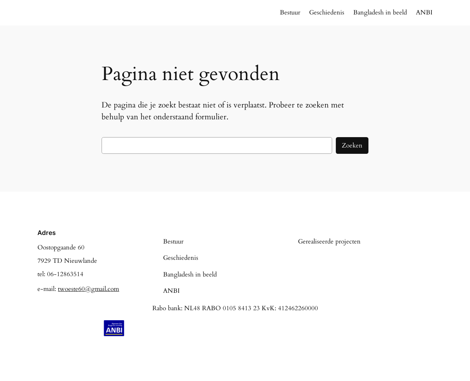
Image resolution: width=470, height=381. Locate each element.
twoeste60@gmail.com (88, 289)
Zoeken (352, 145)
